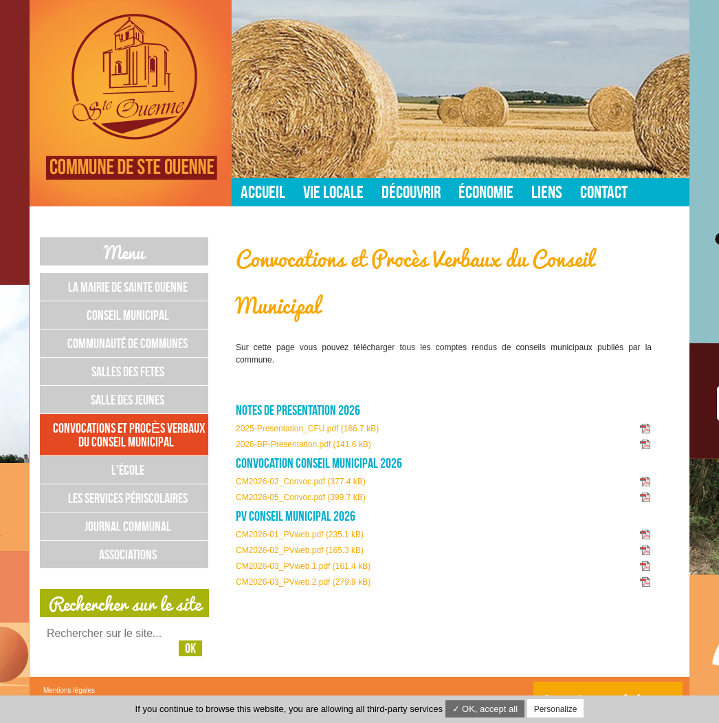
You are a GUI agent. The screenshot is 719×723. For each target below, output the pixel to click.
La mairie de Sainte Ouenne (128, 287)
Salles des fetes (127, 371)
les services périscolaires (128, 498)
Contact (604, 192)
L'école (127, 470)
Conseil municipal (128, 315)
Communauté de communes (127, 343)
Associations (128, 554)
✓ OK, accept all (485, 709)
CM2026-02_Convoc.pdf (301, 481)
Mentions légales (69, 690)
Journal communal (128, 526)
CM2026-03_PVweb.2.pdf (303, 582)
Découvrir (411, 192)
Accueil (263, 192)
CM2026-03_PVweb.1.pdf (303, 566)
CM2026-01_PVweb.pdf (300, 534)
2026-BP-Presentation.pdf (303, 444)
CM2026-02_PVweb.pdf (300, 550)
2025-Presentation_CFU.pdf (307, 428)
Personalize (555, 709)
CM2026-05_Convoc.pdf (301, 497)
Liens (546, 192)
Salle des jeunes (127, 400)
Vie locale (333, 192)
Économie (485, 192)
